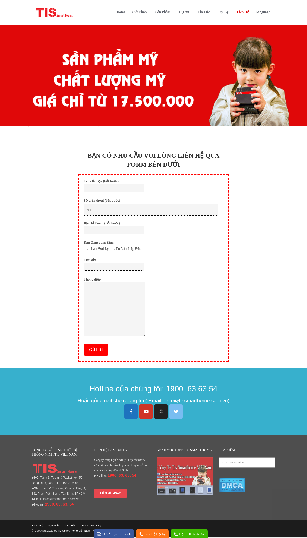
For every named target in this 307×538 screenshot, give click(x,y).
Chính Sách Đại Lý (90, 526)
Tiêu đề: (114, 264)
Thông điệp (114, 308)
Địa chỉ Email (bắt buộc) (114, 228)
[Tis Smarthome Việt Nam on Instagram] (161, 413)
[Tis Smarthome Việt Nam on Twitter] (176, 413)
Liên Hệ (243, 12)
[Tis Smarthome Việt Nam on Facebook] (131, 413)
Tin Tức (204, 12)
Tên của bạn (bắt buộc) (114, 186)
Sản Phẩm (163, 12)
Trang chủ (37, 526)
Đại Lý (223, 12)
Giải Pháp (139, 12)
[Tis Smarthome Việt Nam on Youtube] (146, 413)
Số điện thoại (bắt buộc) (102, 202)
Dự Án (184, 12)
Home (121, 12)
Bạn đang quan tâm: (99, 243)
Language (263, 12)
